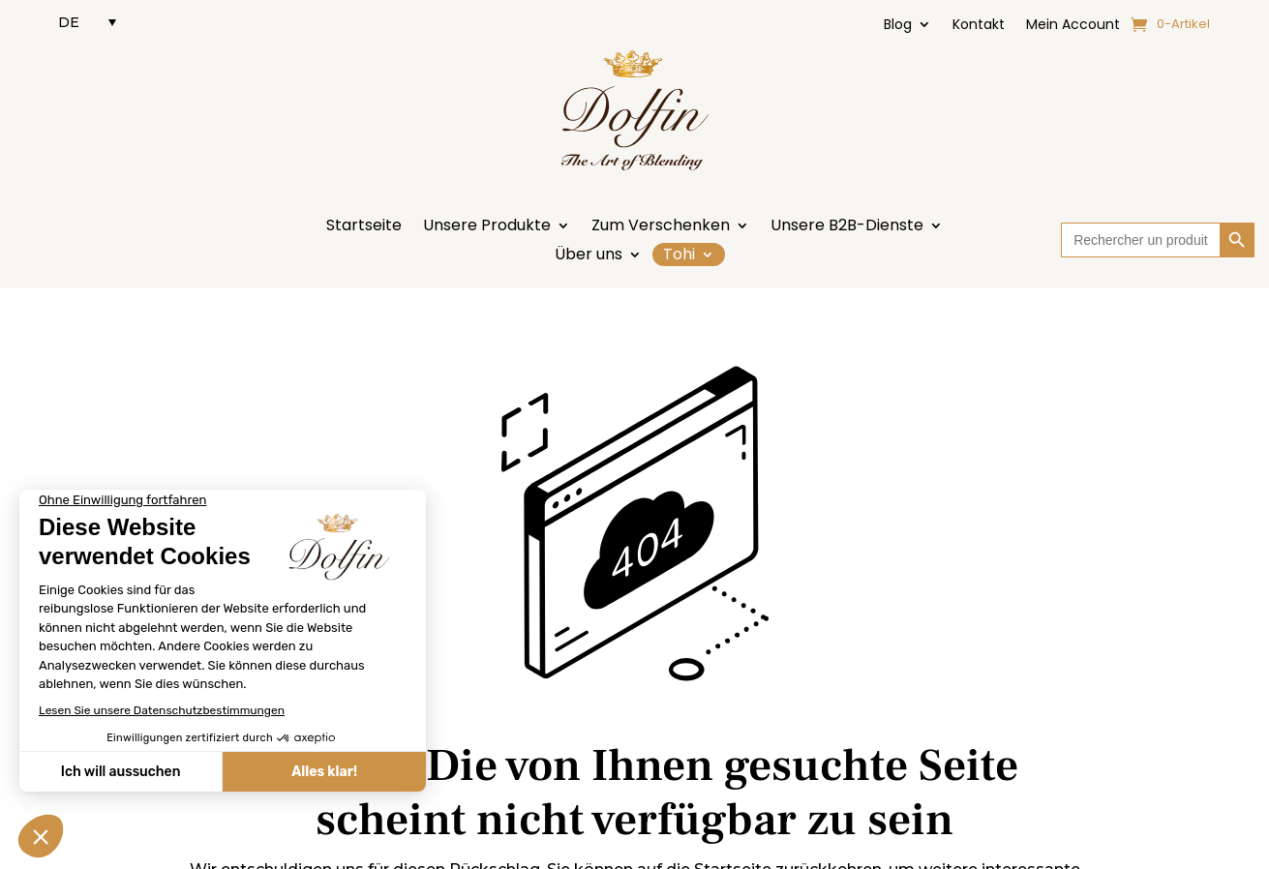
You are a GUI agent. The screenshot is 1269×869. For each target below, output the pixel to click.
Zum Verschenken (660, 227)
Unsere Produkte (487, 227)
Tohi (679, 254)
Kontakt (978, 25)
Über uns (588, 256)
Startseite (364, 227)
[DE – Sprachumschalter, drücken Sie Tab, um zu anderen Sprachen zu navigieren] (87, 22)
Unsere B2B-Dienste (846, 227)
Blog (898, 25)
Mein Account (1073, 25)
